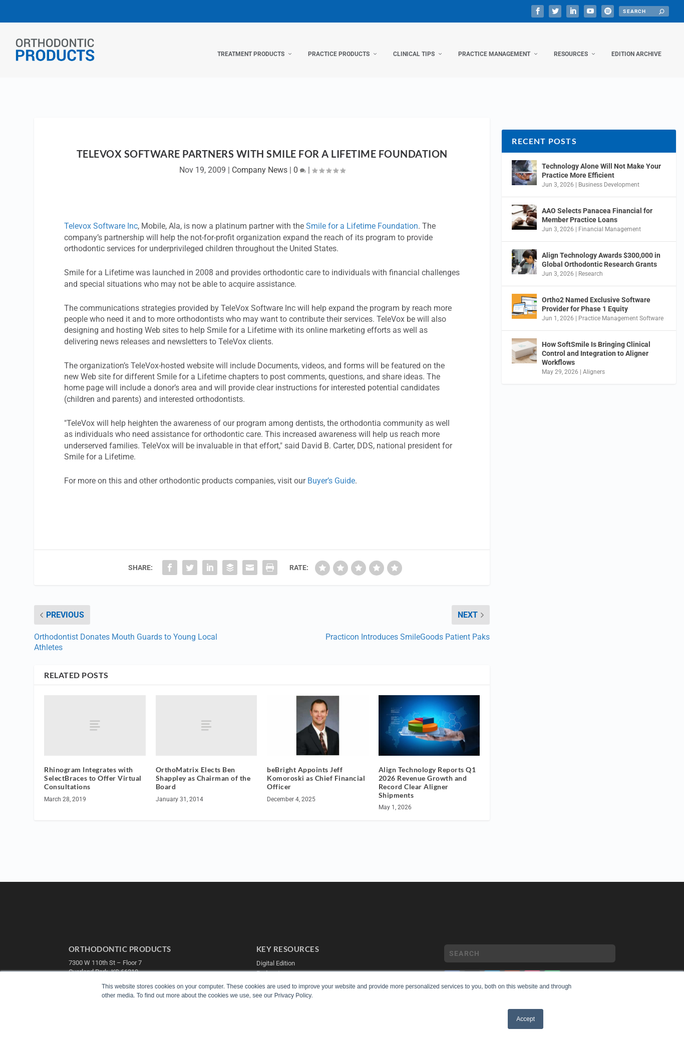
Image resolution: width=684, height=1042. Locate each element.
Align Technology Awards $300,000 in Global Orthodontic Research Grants (601, 249)
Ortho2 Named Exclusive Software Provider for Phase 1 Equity (596, 294)
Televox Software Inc (101, 216)
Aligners (594, 361)
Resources (571, 44)
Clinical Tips (414, 44)
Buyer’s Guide (331, 470)
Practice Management (494, 44)
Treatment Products (250, 44)
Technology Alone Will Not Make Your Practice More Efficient (601, 160)
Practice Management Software (620, 308)
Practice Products (339, 44)
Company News (259, 160)
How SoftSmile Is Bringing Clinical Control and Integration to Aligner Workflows (596, 343)
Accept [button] (525, 1018)
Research (590, 263)
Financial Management (609, 219)
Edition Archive (636, 44)
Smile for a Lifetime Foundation (362, 216)
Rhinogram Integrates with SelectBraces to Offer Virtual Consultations (93, 768)
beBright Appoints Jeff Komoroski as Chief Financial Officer (316, 768)
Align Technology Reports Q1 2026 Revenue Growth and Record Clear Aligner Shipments (427, 772)
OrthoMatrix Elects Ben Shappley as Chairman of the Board (203, 768)
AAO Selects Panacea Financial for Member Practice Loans (597, 205)
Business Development (608, 174)
